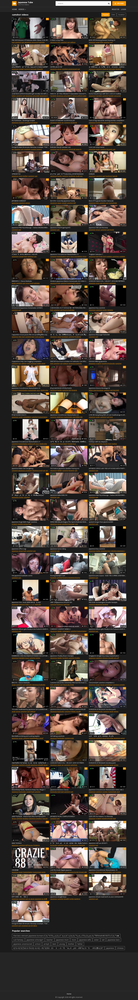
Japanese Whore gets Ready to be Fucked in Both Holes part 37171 (30, 629)
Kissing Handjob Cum (57, 576)
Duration (121, 14)
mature (77, 283)
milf (74, 203)
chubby (77, 658)
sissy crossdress (76, 256)
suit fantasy (18, 940)
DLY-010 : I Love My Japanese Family (62, 201)
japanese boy (105, 551)
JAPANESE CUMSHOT (19, 201)
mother (25, 176)
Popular (105, 14)
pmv (58, 42)
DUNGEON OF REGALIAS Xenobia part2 (102, 763)
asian (98, 42)
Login (123, 9)
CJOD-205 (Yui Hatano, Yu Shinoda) (101, 816)
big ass (30, 845)
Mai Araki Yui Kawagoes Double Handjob (103, 602)
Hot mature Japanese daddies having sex (64, 468)
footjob (111, 96)
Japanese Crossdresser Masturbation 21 (26, 442)
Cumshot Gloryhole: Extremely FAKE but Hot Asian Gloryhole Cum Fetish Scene (69, 683)
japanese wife (85, 940)
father (80, 944)
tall (103, 940)
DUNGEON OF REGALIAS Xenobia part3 (102, 709)
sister (96, 940)
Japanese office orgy (19, 549)
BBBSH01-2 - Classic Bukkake (22, 281)
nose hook (29, 283)
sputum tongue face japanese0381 (101, 522)
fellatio (73, 711)
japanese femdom (78, 845)
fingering (78, 337)
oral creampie (32, 363)
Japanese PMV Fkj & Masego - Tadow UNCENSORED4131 (30, 228)
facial (65, 685)
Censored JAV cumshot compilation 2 (101, 683)
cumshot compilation (120, 685)
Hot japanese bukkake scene (22, 576)
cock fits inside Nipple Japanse (61, 870)
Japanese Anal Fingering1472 (60, 228)
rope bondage (98, 390)
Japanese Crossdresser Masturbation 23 (26, 388)
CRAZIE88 (15, 870)
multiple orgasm (125, 256)
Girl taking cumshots (57, 736)
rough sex (79, 176)
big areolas (118, 122)
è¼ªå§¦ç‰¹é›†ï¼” (56, 67)
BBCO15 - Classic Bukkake (21, 683)
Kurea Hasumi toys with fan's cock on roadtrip (105, 94)
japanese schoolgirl (32, 96)
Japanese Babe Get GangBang (22, 468)
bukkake (42, 42)
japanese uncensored (22, 944)
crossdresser (87, 256)
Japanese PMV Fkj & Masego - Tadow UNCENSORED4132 (107, 495)
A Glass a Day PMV (56, 40)
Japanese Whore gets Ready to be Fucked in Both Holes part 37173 (107, 629)
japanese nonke (17, 497)
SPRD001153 (16, 174)
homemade (71, 283)
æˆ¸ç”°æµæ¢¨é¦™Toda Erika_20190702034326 (66, 174)
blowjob (40, 69)
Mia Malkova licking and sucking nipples (26, 736)
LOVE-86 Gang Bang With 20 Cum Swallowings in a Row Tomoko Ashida (107, 415)
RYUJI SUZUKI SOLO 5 (19, 415)
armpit (46, 944)
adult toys (60, 417)
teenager (33, 69)
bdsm (14, 96)
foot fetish (63, 444)
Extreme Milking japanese (98, 361)
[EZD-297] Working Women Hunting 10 (102, 40)
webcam (38, 604)
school (38, 944)
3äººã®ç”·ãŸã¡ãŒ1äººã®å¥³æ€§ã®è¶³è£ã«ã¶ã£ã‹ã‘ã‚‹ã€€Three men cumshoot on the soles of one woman (69, 442)
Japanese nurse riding (58, 549)
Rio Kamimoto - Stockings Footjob (23, 120)
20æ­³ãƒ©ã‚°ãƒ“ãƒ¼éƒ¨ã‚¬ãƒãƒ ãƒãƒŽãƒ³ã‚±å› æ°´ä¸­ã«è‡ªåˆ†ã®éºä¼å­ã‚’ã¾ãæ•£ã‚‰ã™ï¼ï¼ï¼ (30, 763)
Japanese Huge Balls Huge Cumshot (24, 522)
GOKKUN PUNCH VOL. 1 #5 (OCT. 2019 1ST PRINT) (67, 763)
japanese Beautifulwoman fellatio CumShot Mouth (68, 709)
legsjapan (34, 122)
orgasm (98, 363)
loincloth (116, 390)
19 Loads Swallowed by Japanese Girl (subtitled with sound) (30, 709)
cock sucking (39, 337)
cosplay (105, 792)
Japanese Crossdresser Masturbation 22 (64, 415)
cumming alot (69, 738)
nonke (104, 310)
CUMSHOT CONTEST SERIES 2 (60, 629)
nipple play (44, 390)
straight (110, 658)
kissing (65, 310)
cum (22, 42)
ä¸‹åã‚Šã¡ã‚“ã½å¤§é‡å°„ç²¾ (101, 736)
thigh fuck (102, 256)
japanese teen (113, 940)
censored (117, 96)
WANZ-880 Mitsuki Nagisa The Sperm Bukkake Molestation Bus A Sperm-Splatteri (69, 522)
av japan (31, 899)
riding (35, 926)
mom (20, 176)
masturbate (113, 203)
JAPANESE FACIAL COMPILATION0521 (62, 816)
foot (74, 444)
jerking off (31, 444)
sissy (68, 256)
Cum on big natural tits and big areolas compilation (106, 120)
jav (63, 122)
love (111, 417)
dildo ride (79, 417)
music (27, 658)
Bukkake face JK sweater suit (60, 147)
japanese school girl (68, 149)
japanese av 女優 (41, 899)
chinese (105, 658)
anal (74, 417)
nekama (110, 310)
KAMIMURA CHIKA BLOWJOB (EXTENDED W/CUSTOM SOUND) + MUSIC (30, 656)
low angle (110, 738)
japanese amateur (35, 818)
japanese (53, 42)
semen (27, 203)
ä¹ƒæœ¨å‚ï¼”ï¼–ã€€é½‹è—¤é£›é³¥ (24, 254)
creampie (27, 149)
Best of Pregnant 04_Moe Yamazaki (101, 201)
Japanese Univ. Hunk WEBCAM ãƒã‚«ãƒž (26, 602)
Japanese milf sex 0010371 (98, 843)
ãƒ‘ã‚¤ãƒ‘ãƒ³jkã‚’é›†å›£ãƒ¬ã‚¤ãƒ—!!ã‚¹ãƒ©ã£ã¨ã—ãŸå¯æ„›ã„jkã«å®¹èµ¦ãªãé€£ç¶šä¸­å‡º (58, 948)
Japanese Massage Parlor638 (99, 335)
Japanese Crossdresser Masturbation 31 (64, 254)
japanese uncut (119, 738)
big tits (98, 122)
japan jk (78, 149)
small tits (105, 69)
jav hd (30, 926)
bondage (65, 337)
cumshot (18, 42)
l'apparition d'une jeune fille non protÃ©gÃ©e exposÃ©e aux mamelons (30, 335)
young (62, 944)
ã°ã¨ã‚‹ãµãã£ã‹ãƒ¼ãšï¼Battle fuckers (69, 843)
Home (14, 9)
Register (115, 9)
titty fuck (22, 337)
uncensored (72, 69)
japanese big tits (73, 872)
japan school (87, 96)
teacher (49, 940)
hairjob (114, 176)
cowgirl (21, 69)
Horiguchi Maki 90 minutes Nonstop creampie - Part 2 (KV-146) (30, 923)
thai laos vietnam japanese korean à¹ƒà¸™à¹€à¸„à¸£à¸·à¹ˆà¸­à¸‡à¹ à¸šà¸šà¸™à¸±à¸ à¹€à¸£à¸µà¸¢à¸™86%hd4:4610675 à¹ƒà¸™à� (66, 935)
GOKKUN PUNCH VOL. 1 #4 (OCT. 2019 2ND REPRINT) (106, 281)
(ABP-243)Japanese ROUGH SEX (61, 602)
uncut (104, 738)
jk (71, 96)
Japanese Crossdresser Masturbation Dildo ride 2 (106, 790)
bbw (112, 122)
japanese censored (31, 42)
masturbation (61, 256)
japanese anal (37, 470)
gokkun (72, 42)
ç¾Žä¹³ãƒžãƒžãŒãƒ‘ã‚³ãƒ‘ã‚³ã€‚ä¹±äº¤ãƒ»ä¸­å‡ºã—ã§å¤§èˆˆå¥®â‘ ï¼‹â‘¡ (30, 816)
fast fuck (66, 604)
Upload (119, 3)
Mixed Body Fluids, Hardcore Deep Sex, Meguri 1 (29, 790)
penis (43, 872)
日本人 (27, 604)
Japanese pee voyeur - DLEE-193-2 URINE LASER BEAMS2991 (107, 576)
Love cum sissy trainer (96, 147)
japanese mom (62, 940)
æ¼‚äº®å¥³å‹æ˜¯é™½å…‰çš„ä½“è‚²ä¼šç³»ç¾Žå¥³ (30, 67)
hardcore (109, 176)
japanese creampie (25, 470)
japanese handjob (101, 604)
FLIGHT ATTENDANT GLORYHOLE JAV (62, 120)
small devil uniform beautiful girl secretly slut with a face (30, 94)
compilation (27, 417)
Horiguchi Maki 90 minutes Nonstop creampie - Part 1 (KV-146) (30, 147)
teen (33, 337)
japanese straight (37, 765)
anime (38, 658)
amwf (41, 738)
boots (112, 230)
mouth (78, 711)
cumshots (112, 283)
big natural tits (106, 122)
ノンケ (32, 604)
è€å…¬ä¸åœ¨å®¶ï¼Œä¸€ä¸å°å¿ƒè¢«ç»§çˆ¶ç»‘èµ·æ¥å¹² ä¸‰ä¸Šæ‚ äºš (69, 335)
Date (113, 14)
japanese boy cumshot (97, 308)
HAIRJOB (92, 174)
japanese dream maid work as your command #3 (106, 897)
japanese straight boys (58, 897)
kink (101, 42)
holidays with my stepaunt (98, 442)
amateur (26, 818)
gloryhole (70, 685)
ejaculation (46, 818)
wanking (77, 899)
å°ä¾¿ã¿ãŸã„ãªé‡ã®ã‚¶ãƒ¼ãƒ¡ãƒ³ (28, 495)
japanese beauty (46, 96)
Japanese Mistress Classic (59, 790)
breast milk (83, 872)
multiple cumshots (112, 256)
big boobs (111, 363)
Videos (22, 9)
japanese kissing (74, 578)
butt (13, 42)
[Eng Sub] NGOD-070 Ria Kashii (61, 388)
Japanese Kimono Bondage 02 (99, 388)
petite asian (41, 363)
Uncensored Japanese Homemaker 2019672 (27, 308)
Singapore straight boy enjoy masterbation (104, 656)
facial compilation (106, 685)
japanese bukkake (75, 363)
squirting (105, 363)
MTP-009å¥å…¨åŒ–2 (20, 897)
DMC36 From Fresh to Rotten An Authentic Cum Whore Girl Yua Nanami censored (69, 361)
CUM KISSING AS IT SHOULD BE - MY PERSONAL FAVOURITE (69, 308)
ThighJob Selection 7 (96, 254)
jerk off (116, 658)
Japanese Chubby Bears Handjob (62, 656)
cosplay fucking (36, 149)
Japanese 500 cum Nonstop (98, 228)
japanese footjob (18, 122)
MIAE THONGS (17, 843)
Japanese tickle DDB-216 (58, 495)
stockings (73, 122)
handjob (53, 96)
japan (112, 711)
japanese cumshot (123, 551)
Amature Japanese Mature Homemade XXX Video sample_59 (69, 281)
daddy (59, 470)
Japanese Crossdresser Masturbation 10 (103, 870)
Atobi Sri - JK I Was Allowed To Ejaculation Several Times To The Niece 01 (69, 94)
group (59, 69)
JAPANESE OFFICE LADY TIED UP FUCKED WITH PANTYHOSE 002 (107, 468)
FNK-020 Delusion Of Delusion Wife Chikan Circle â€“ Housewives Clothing (30, 40)
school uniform (77, 96)
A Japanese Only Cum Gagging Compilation (27, 361)
